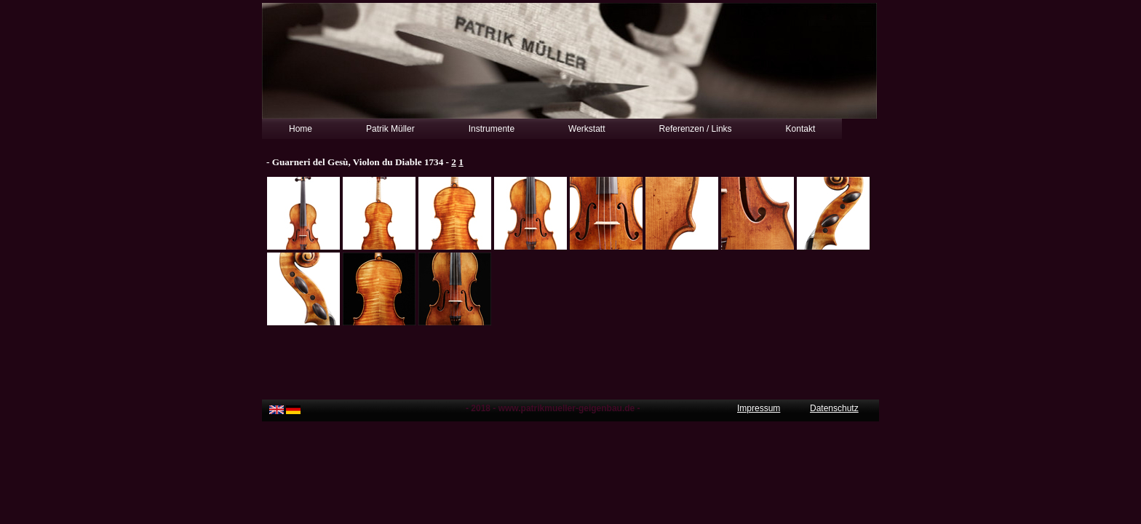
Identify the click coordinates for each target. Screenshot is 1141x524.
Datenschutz (834, 408)
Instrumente (491, 129)
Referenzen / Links (695, 129)
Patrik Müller (390, 129)
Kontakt (801, 129)
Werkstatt (586, 129)
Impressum (758, 408)
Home (300, 129)
